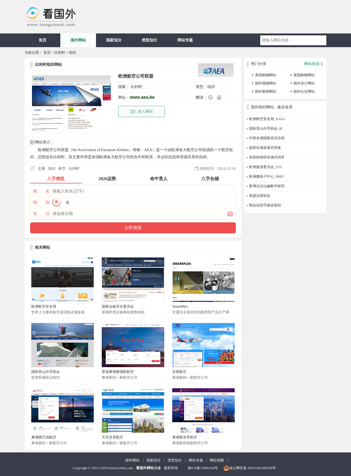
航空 (62, 168)
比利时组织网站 (48, 65)
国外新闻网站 (265, 91)
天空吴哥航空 (112, 437)
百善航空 (179, 372)
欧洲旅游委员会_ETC (265, 167)
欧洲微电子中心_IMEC (267, 176)
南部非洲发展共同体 (265, 148)
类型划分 (149, 40)
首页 (42, 40)
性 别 (41, 202)
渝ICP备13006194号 (203, 468)
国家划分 (113, 40)
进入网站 (145, 111)
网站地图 (217, 460)
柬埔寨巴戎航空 (43, 437)
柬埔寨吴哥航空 (184, 437)
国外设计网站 (304, 83)
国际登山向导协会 (45, 372)
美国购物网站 (265, 75)
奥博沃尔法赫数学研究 (267, 186)
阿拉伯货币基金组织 (265, 205)
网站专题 (185, 40)
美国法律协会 (259, 196)
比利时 (59, 52)
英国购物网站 (304, 75)
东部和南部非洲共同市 (267, 157)
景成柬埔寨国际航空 (118, 372)
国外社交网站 (304, 91)
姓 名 (41, 191)
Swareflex (180, 306)
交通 (41, 168)
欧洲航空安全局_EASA (267, 119)
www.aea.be (142, 97)
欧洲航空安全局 (43, 306)
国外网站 (78, 40)
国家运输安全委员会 (118, 306)
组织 (72, 52)
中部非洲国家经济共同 (267, 138)
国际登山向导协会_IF (265, 128)
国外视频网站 (265, 83)
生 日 (41, 213)
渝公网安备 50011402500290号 (249, 468)
